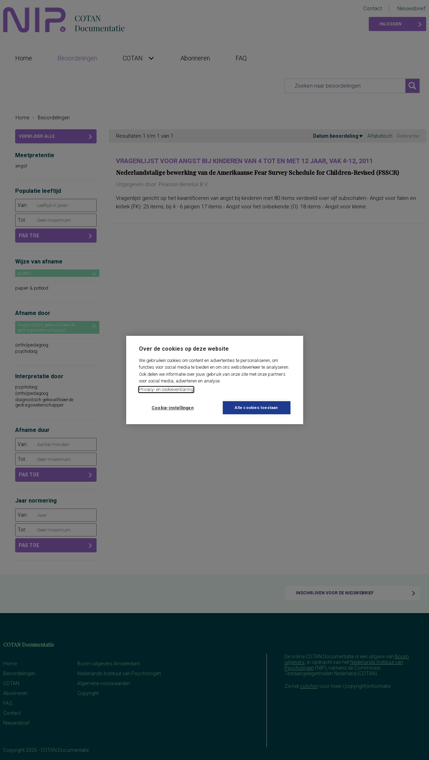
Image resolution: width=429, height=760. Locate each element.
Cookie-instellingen (173, 407)
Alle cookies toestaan (256, 407)
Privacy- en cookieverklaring (166, 389)
